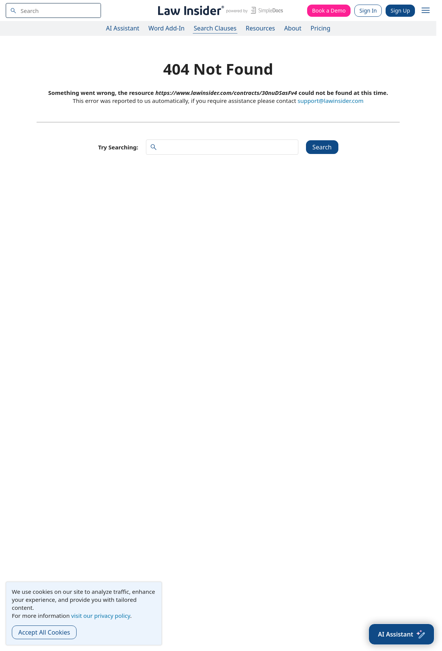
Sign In (368, 10)
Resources (260, 28)
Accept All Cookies (44, 632)
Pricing (320, 28)
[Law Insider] (219, 10)
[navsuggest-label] (53, 10)
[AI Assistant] (401, 634)
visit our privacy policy (100, 615)
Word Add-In (167, 28)
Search (322, 147)
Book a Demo (329, 10)
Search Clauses (215, 28)
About (292, 28)
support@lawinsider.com (331, 100)
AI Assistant (122, 28)
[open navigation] (425, 11)
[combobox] (53, 10)
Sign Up (400, 10)
